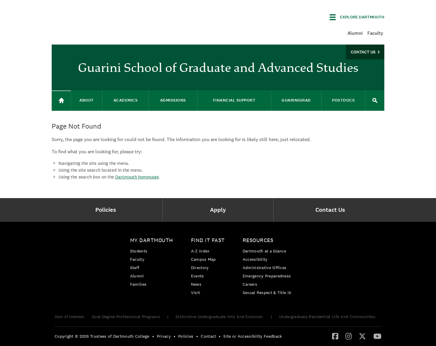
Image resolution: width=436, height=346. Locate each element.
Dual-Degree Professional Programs (126, 316)
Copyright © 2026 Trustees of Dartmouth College (102, 336)
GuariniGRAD (296, 100)
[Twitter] (362, 336)
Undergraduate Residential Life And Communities (327, 316)
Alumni (355, 33)
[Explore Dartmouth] (357, 17)
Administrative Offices (265, 267)
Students (138, 251)
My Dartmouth (151, 240)
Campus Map (203, 259)
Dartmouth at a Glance (264, 251)
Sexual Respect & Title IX (267, 292)
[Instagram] (348, 336)
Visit (195, 292)
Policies (185, 336)
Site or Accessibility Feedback (252, 336)
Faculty (375, 33)
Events (197, 276)
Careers (250, 284)
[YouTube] (377, 336)
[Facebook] (335, 336)
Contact (208, 336)
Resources (258, 240)
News (196, 284)
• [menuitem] (153, 336)
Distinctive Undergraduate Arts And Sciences (220, 316)
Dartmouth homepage (137, 177)
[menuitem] (107, 210)
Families (138, 284)
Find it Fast (208, 240)
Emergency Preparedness (267, 276)
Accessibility (255, 259)
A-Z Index (200, 251)
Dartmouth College (99, 16)
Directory (200, 267)
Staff (135, 267)
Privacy (164, 336)
